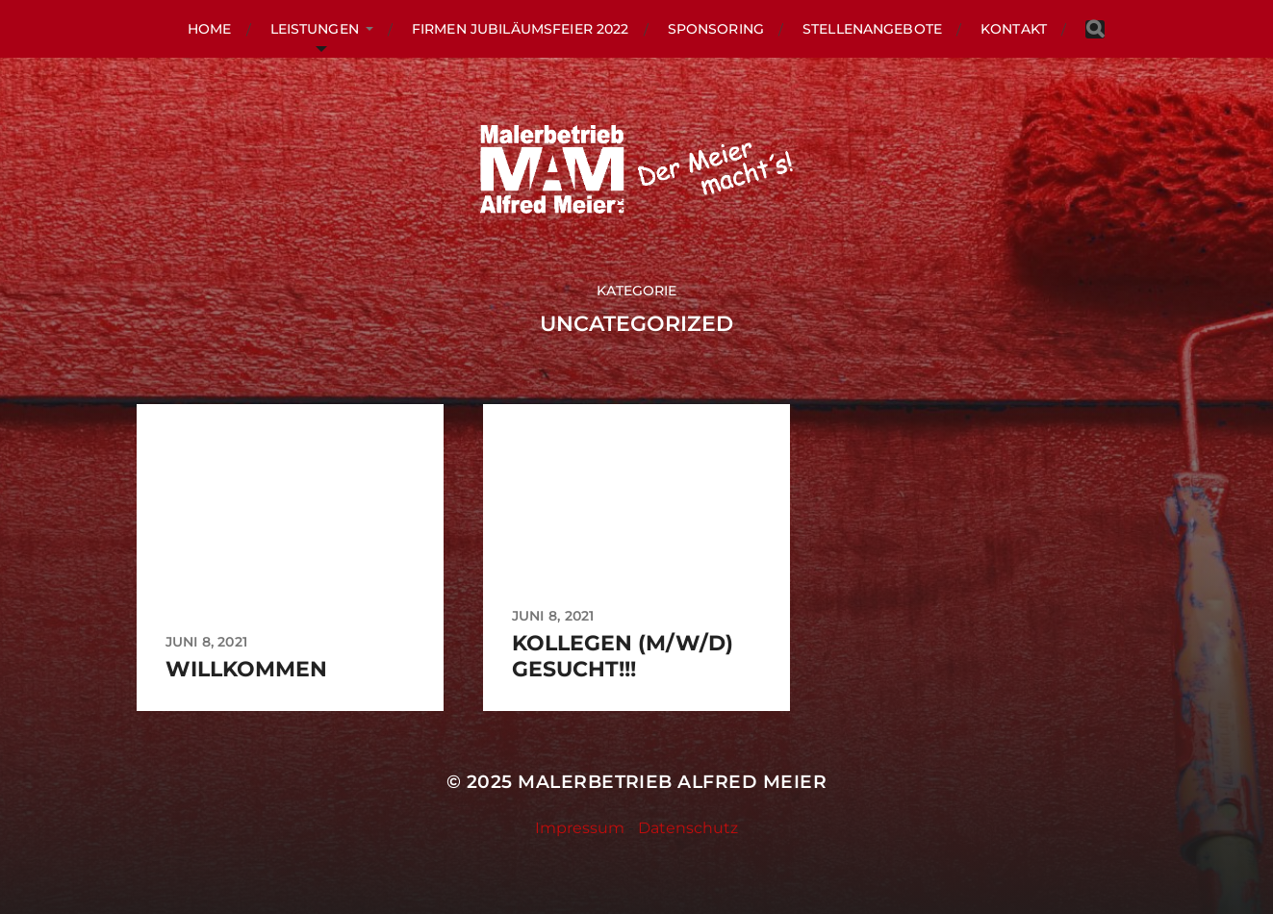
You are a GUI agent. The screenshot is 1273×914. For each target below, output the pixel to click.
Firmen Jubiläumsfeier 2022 (520, 29)
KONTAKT (1013, 29)
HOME (210, 29)
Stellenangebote (872, 29)
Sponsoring (716, 29)
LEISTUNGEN (314, 29)
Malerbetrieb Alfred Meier (672, 782)
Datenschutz (688, 828)
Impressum (579, 828)
